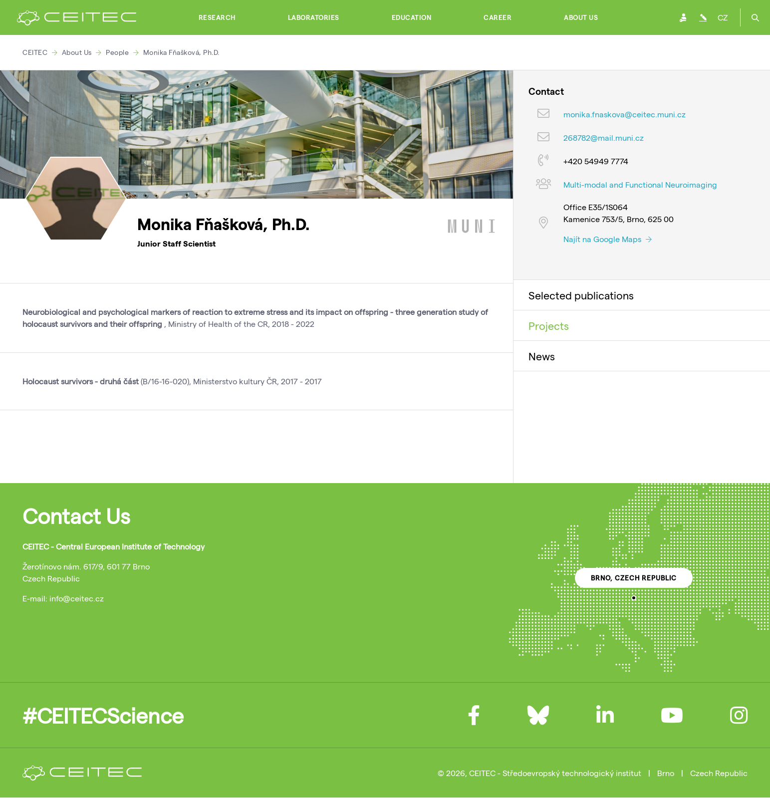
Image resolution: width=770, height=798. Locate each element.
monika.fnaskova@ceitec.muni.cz (624, 114)
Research (217, 17)
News (541, 355)
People (117, 52)
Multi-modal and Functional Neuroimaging (640, 184)
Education (412, 17)
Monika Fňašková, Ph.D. (181, 52)
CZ (723, 17)
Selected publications (581, 294)
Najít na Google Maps (607, 239)
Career (498, 17)
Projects (548, 325)
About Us (581, 17)
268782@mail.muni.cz (603, 137)
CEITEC (34, 52)
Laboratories (313, 17)
